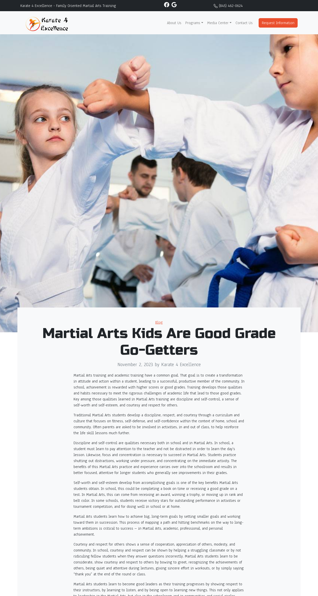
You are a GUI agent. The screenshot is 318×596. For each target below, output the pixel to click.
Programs (192, 22)
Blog (159, 322)
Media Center (218, 22)
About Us (174, 22)
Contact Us (244, 22)
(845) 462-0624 (231, 5)
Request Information (278, 22)
